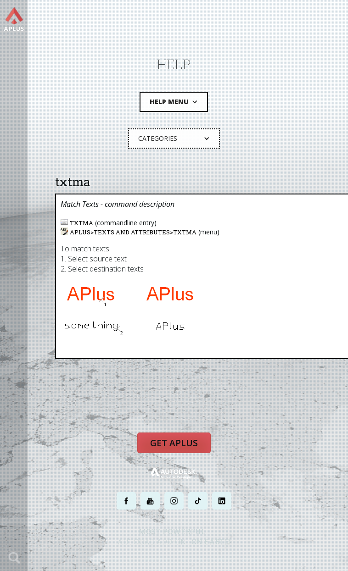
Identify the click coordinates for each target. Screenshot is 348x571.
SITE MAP (251, 558)
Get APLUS (174, 443)
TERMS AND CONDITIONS (207, 558)
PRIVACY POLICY (157, 558)
